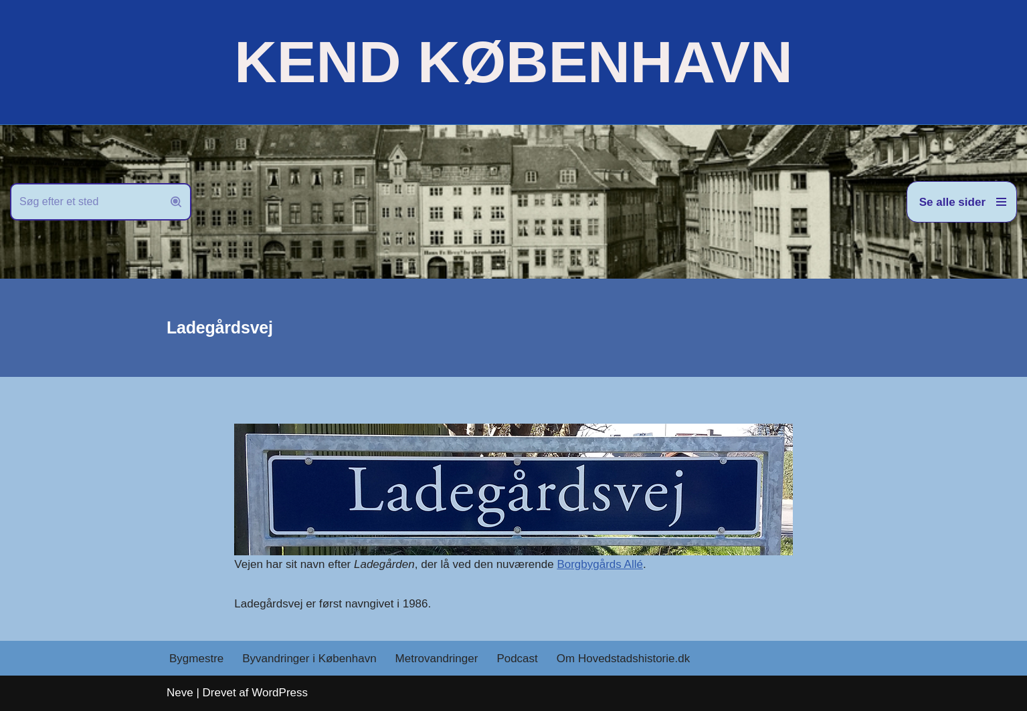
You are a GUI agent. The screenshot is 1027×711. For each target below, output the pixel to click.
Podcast (516, 658)
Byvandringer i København (309, 658)
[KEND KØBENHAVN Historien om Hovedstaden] (513, 62)
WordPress (280, 692)
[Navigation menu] (962, 202)
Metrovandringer (436, 658)
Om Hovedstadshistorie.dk (623, 658)
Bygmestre (196, 658)
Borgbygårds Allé (600, 564)
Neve (180, 692)
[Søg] (85, 202)
